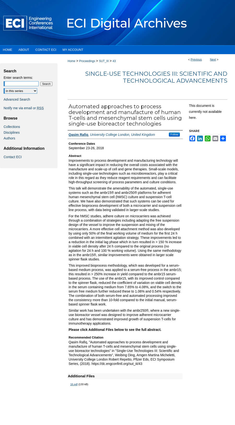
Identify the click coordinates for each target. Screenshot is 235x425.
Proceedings (87, 61)
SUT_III (104, 61)
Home (71, 61)
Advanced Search (17, 99)
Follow (174, 134)
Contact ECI (13, 157)
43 (114, 61)
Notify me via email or (24, 108)
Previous (196, 59)
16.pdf (74, 384)
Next (213, 59)
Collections (12, 127)
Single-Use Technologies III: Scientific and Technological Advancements (156, 77)
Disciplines (12, 132)
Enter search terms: (18, 78)
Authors (9, 138)
